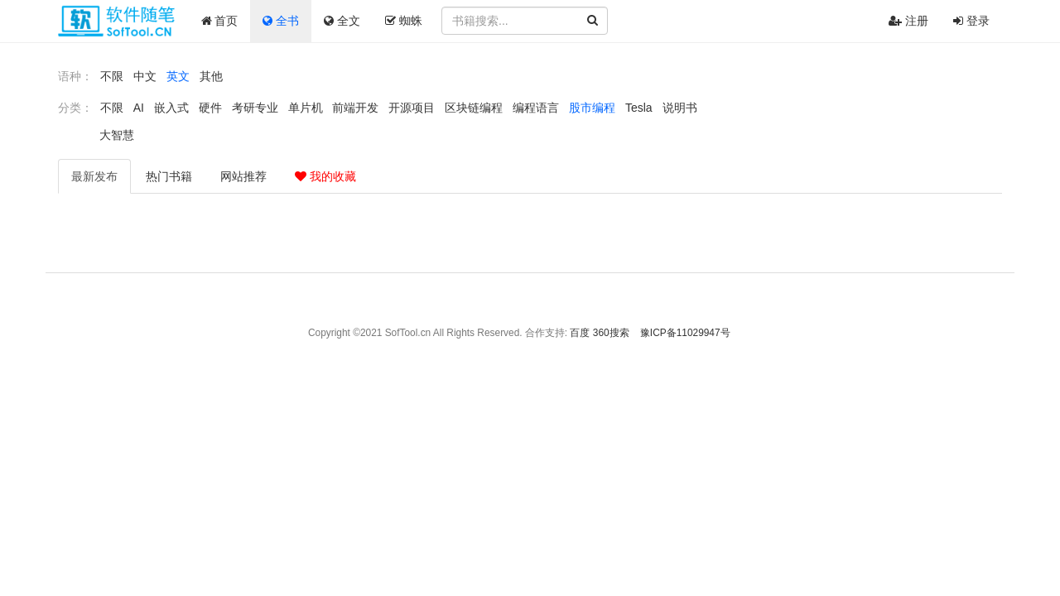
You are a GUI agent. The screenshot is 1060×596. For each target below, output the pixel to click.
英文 (178, 76)
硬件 (210, 107)
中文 (145, 76)
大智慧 (116, 135)
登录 (971, 20)
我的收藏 (325, 176)
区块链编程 (474, 107)
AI (138, 107)
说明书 (679, 107)
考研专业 (255, 107)
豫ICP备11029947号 (685, 333)
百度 (580, 333)
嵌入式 (171, 107)
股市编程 (592, 107)
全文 (342, 20)
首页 (219, 20)
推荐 (243, 176)
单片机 (305, 107)
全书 (281, 20)
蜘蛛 (403, 20)
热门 (169, 176)
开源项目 (411, 107)
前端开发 (355, 107)
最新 (94, 176)
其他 (211, 76)
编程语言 (536, 107)
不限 (111, 76)
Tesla (639, 107)
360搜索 (611, 333)
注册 (908, 20)
